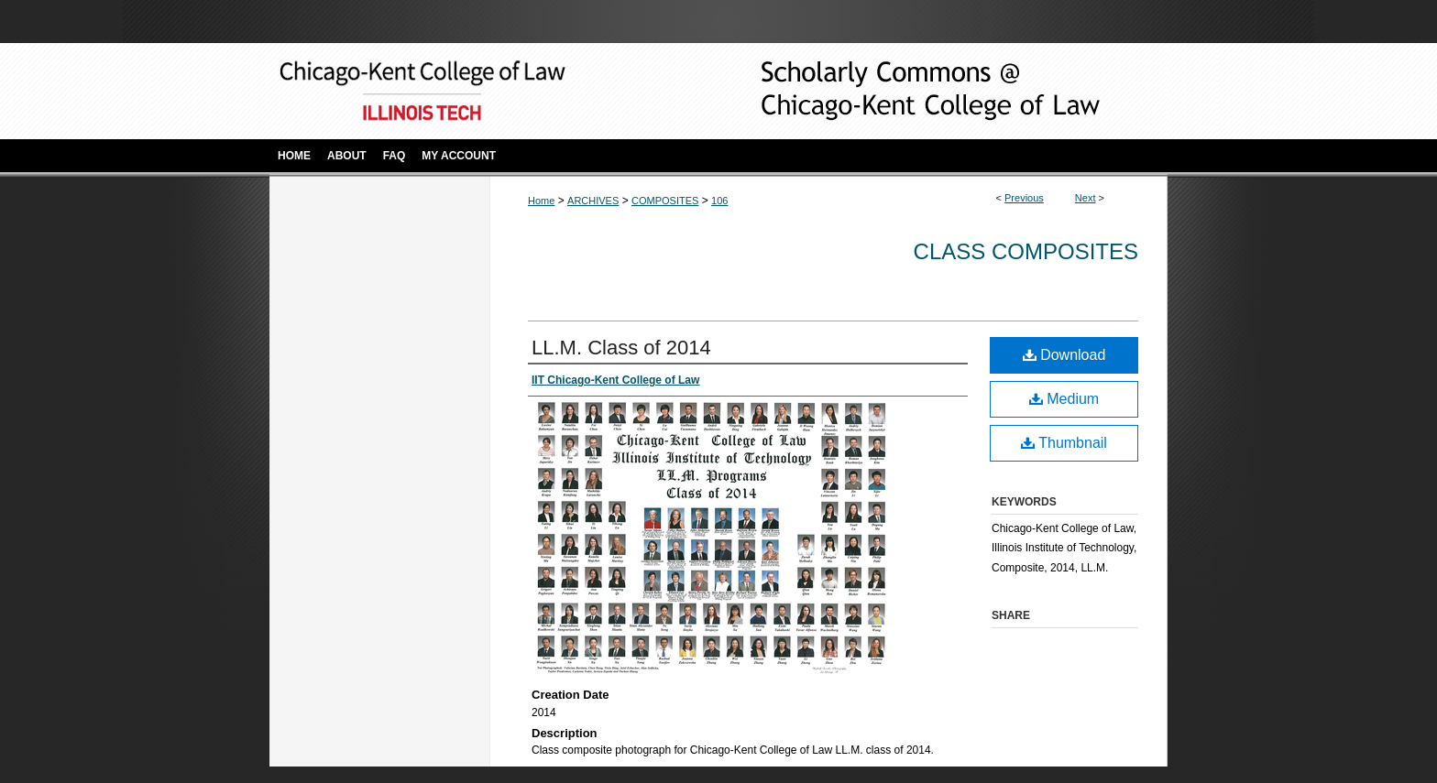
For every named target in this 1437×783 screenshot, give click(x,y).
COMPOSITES (664, 200)
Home (541, 200)
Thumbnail (1064, 443)
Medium (1064, 399)
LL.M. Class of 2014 (621, 347)
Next (1085, 197)
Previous (1024, 197)
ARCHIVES (593, 200)
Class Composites (1026, 251)
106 (719, 200)
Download (1064, 355)
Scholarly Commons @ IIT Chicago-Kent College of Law (902, 91)
